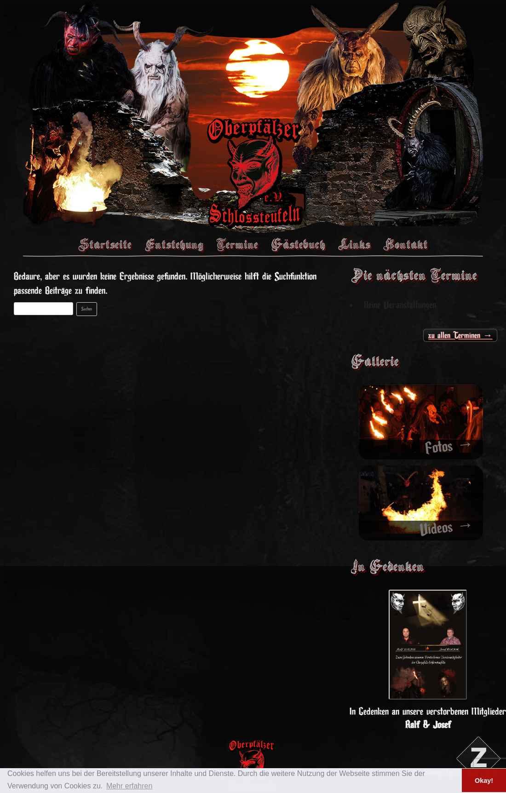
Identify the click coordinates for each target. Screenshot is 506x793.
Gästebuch (298, 244)
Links (354, 244)
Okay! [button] (484, 780)
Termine (237, 244)
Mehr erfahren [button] (129, 786)
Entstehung (173, 244)
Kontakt (405, 244)
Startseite (105, 244)
